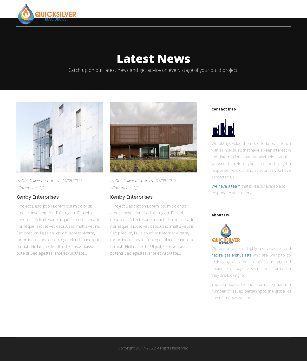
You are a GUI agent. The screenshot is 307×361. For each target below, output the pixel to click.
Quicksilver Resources (40, 180)
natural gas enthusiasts (231, 255)
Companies (135, 8)
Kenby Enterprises (37, 197)
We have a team (226, 186)
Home (111, 8)
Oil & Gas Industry (215, 8)
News (184, 8)
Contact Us (279, 8)
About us (251, 8)
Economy (162, 8)
